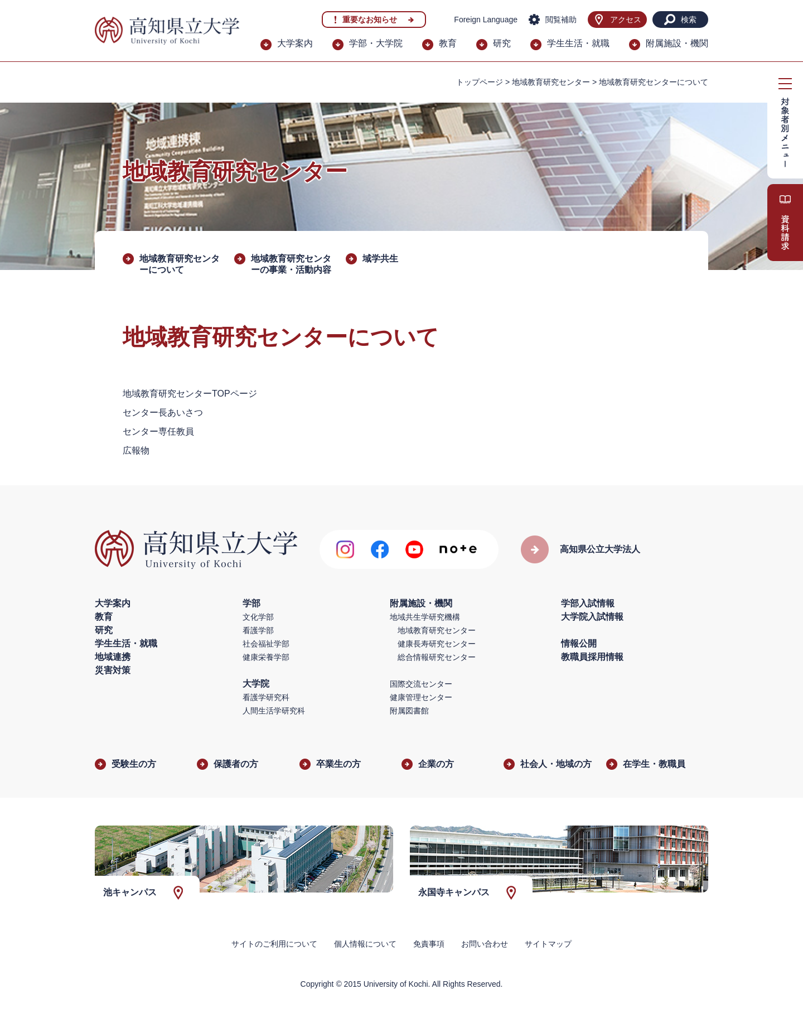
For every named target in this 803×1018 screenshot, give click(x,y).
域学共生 (380, 258)
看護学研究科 (266, 697)
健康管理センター (421, 697)
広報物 (136, 450)
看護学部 (258, 630)
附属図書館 (409, 710)
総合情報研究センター (437, 657)
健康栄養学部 (266, 657)
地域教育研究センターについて (179, 264)
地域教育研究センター (551, 82)
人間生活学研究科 (274, 710)
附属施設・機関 (677, 43)
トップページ (479, 82)
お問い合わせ (484, 943)
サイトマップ (548, 943)
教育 (448, 43)
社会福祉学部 (266, 643)
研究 (502, 43)
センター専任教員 (158, 431)
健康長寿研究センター (437, 643)
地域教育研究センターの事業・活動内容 (291, 264)
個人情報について (365, 943)
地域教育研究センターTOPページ (190, 393)
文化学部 (258, 616)
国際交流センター (421, 683)
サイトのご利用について (274, 943)
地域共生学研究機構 (425, 616)
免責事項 (428, 943)
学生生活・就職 (578, 43)
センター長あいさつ (163, 412)
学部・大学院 (376, 43)
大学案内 (295, 43)
